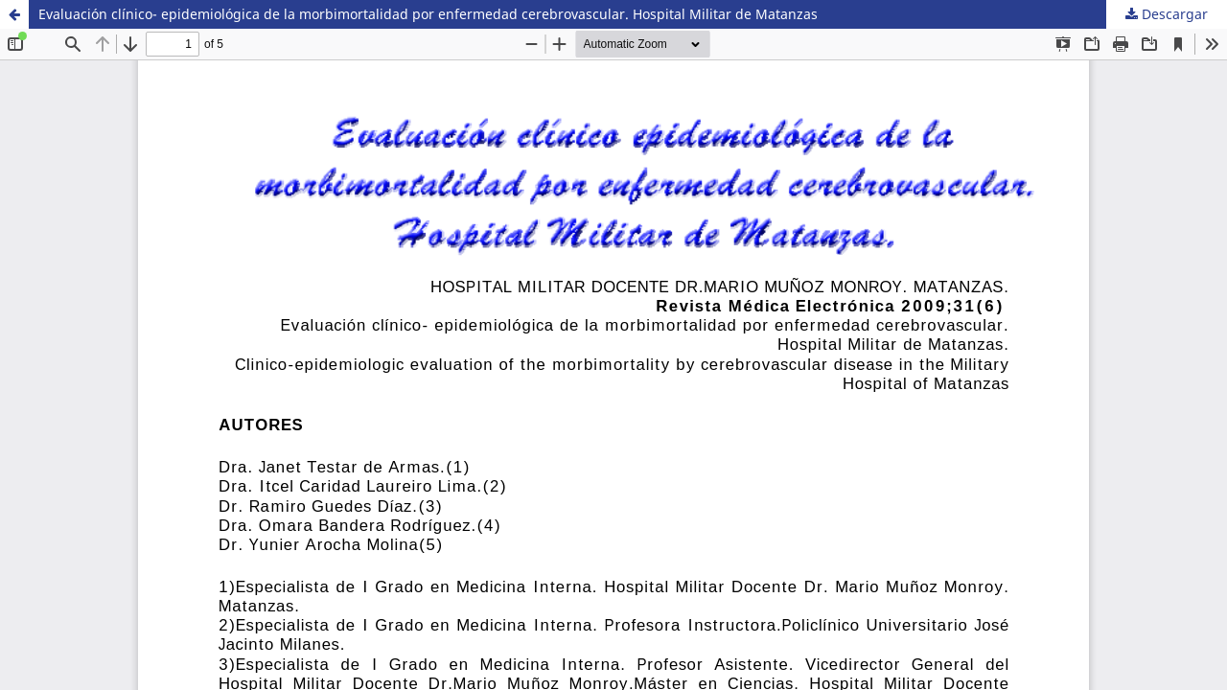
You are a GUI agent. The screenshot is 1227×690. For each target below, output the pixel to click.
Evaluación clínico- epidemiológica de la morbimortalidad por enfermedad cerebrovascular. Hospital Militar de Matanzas (428, 14)
